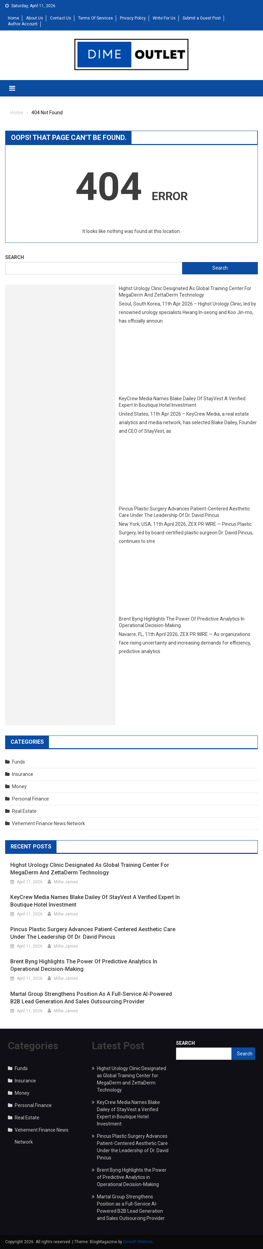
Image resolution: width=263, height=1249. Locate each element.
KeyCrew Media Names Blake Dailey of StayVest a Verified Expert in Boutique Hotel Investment (182, 402)
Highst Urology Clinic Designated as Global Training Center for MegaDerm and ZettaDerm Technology (185, 292)
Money (19, 786)
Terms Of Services (95, 18)
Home (13, 18)
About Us (34, 18)
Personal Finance (30, 799)
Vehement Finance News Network (48, 823)
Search (14, 257)
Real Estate (24, 811)
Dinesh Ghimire (137, 1241)
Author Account (23, 24)
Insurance (22, 774)
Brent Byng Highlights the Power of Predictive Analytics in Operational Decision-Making (182, 622)
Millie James (66, 882)
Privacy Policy (133, 18)
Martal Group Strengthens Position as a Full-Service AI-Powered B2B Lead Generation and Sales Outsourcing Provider (91, 998)
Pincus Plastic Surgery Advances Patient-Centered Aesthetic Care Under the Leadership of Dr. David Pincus (184, 512)
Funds (18, 762)
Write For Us (164, 18)
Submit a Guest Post (202, 18)
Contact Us (60, 18)
